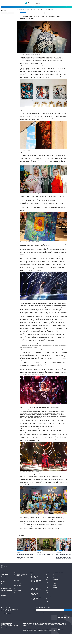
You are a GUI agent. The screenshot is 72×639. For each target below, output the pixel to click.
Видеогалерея (32, 574)
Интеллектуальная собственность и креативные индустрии (20, 575)
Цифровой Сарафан (56, 581)
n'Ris (54, 577)
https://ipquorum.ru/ (26, 624)
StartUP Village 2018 (34, 581)
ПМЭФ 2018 (33, 599)
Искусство (27, 9)
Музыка (15, 592)
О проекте (3, 595)
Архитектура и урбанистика (19, 583)
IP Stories (39, 6)
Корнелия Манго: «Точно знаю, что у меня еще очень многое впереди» (43, 9)
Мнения (54, 585)
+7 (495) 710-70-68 (6, 611)
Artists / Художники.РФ (57, 576)
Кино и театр (16, 577)
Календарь (68, 6)
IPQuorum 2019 (33, 577)
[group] (26, 548)
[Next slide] (70, 535)
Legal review (3, 579)
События (27, 6)
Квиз (45, 6)
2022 (47, 576)
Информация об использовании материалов (9, 625)
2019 (47, 581)
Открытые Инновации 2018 (36, 580)
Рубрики (13, 6)
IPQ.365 (33, 6)
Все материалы (5, 6)
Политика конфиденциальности (7, 624)
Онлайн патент (56, 579)
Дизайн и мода (16, 580)
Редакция (55, 587)
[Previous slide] (67, 535)
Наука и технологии (17, 585)
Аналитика (20, 6)
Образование (16, 588)
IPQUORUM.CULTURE (34, 578)
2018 (47, 582)
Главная (18, 9)
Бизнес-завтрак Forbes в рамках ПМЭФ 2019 (37, 591)
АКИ (2, 592)
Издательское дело (17, 590)
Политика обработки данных (6, 623)
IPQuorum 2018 (33, 582)
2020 (47, 579)
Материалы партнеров (59, 6)
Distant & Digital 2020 (34, 588)
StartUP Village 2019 (34, 576)
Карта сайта (3, 628)
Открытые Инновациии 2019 (36, 589)
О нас (50, 6)
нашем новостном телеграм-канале (37, 531)
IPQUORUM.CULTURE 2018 (35, 595)
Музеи (15, 593)
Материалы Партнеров (6, 588)
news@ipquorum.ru (7, 613)
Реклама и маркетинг (18, 582)
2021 (47, 577)
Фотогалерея (32, 584)
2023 (47, 574)
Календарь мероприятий (6, 590)
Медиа (15, 587)
